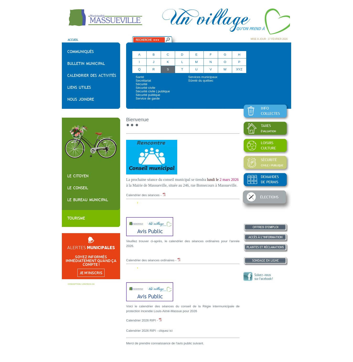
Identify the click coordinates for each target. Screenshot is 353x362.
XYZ (239, 69)
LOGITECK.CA (88, 284)
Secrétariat (143, 80)
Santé (140, 77)
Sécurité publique (148, 95)
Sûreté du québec (200, 80)
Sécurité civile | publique (153, 91)
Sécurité (141, 84)
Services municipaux (202, 77)
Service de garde (148, 98)
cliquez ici (165, 330)
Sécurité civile (145, 87)
